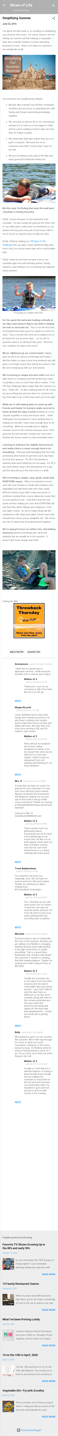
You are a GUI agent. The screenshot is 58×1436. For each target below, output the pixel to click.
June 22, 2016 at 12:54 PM (34, 781)
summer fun (34, 651)
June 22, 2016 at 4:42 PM (36, 739)
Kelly (17, 1032)
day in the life (17, 651)
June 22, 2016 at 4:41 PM (36, 682)
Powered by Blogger (29, 1430)
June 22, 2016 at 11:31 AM (27, 710)
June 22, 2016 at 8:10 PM (36, 897)
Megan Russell (23, 707)
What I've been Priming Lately (21, 1319)
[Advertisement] (29, 1204)
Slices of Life (21, 5)
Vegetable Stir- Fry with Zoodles (23, 1390)
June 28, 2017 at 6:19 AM (36, 1064)
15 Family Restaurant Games (20, 1283)
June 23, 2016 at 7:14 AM (36, 974)
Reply (18, 701)
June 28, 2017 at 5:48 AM (32, 1032)
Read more (49, 1274)
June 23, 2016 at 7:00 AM (36, 934)
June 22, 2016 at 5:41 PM (27, 871)
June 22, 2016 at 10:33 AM (40, 664)
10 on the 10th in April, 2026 (20, 1355)
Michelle (19, 934)
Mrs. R (18, 781)
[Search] (54, 6)
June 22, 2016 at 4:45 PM (36, 824)
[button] (54, 19)
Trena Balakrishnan (25, 868)
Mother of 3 (30, 679)
